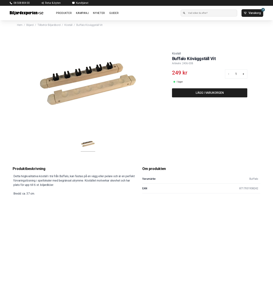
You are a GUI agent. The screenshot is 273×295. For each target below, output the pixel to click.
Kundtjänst (82, 2)
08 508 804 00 (22, 2)
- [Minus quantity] (228, 74)
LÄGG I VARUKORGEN (210, 92)
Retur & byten (53, 2)
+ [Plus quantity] (243, 74)
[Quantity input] (236, 74)
